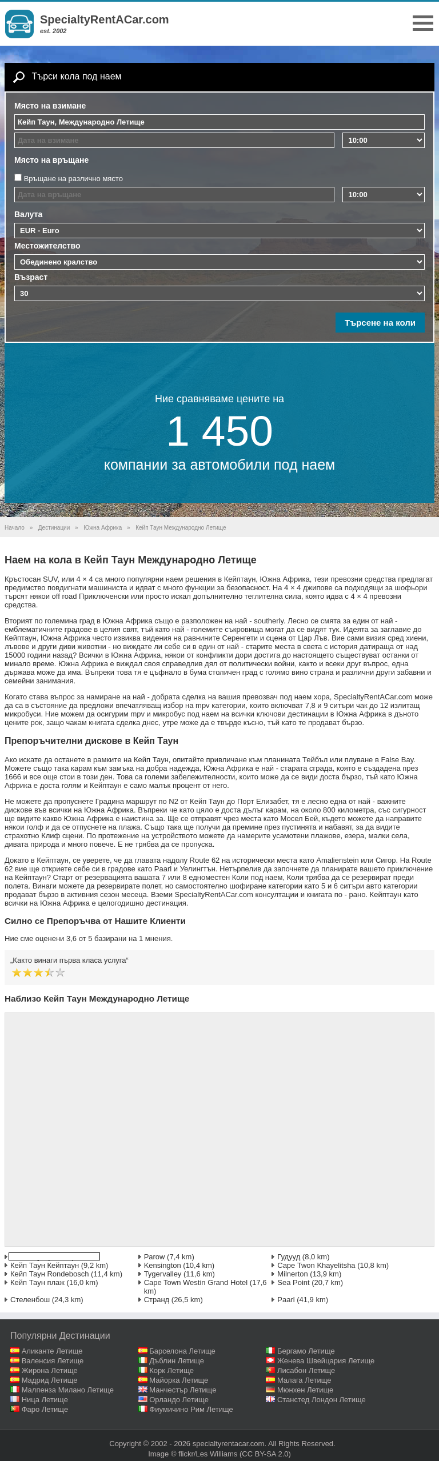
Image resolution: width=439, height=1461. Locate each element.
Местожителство (47, 245)
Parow (154, 1256)
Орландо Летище (179, 1399)
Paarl (285, 1299)
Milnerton (292, 1274)
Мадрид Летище (50, 1380)
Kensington (162, 1265)
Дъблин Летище (176, 1360)
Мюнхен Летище (305, 1390)
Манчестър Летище (182, 1390)
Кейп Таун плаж (37, 1282)
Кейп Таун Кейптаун (44, 1265)
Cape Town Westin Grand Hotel (196, 1282)
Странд (157, 1299)
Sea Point (293, 1282)
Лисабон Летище (306, 1370)
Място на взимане (50, 105)
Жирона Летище (50, 1370)
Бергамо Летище (306, 1351)
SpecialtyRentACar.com (104, 19)
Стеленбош (30, 1299)
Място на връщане (51, 160)
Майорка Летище (178, 1380)
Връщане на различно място (73, 178)
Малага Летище (304, 1380)
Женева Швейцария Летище (325, 1360)
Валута (28, 214)
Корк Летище (171, 1370)
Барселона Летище (182, 1351)
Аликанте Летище (52, 1351)
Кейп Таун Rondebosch (49, 1274)
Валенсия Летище (53, 1360)
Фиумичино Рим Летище (191, 1409)
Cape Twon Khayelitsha (316, 1265)
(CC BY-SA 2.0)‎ (265, 1454)
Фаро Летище (45, 1409)
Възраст (30, 277)
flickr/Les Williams (207, 1454)
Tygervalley (163, 1274)
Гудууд (288, 1256)
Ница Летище (45, 1399)
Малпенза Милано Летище (68, 1390)
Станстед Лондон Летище (321, 1399)
